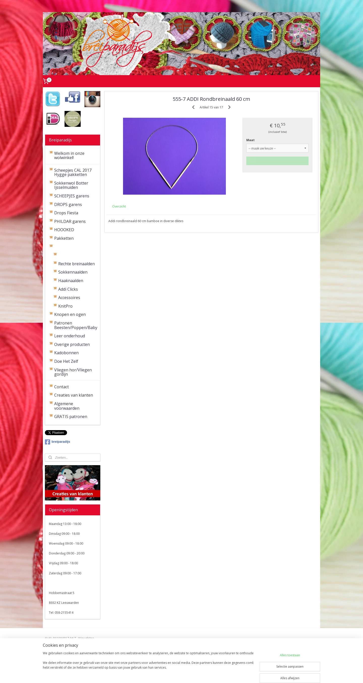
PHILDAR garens (70, 221)
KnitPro (65, 306)
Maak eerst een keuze (277, 161)
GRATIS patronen (70, 416)
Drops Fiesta (66, 213)
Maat (250, 140)
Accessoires (69, 297)
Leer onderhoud (69, 336)
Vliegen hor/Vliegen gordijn (73, 372)
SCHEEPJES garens (71, 196)
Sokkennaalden (72, 272)
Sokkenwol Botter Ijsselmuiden (71, 185)
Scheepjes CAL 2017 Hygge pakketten (73, 172)
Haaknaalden (70, 280)
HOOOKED (64, 229)
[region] (148, 666)
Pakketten (64, 238)
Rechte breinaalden (76, 263)
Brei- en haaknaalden (74, 247)
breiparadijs (57, 442)
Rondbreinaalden (74, 255)
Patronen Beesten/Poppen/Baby (75, 325)
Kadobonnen (66, 352)
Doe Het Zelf (66, 361)
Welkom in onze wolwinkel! (69, 156)
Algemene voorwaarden (66, 406)
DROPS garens (68, 204)
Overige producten (72, 344)
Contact (61, 387)
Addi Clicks (68, 289)
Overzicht (119, 206)
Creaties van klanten (73, 395)
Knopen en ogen (70, 314)
